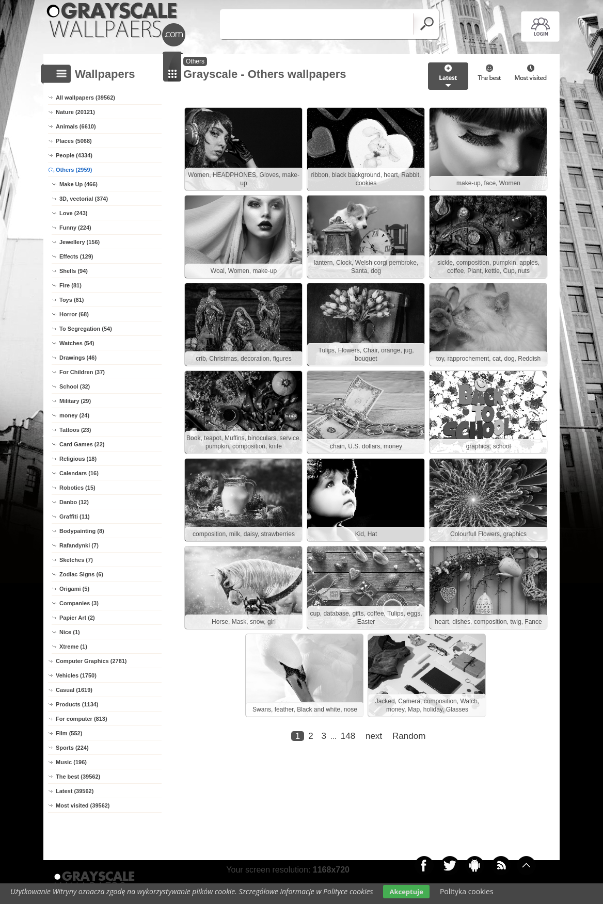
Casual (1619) (74, 690)
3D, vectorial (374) (83, 199)
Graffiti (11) (74, 516)
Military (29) (75, 401)
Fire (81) (70, 285)
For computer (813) (81, 719)
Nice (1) (69, 632)
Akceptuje (406, 891)
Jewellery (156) (79, 242)
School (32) (74, 386)
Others (195, 61)
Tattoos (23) (75, 430)
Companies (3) (79, 603)
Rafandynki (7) (79, 545)
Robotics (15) (77, 488)
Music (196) (71, 762)
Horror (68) (74, 314)
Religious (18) (78, 459)
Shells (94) (73, 271)
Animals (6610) (76, 126)
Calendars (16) (79, 473)
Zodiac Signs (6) (81, 574)
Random (408, 736)
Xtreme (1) (73, 646)
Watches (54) (76, 343)
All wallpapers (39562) (85, 97)
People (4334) (74, 155)
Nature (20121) (75, 112)
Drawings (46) (78, 357)
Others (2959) (74, 170)
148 (348, 736)
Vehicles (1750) (76, 675)
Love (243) (73, 213)
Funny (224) (75, 227)
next (374, 736)
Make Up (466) (78, 184)
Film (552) (69, 733)
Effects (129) (76, 256)
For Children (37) (82, 372)
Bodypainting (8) (81, 531)
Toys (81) (71, 300)
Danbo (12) (74, 502)
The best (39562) (78, 776)
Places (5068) (74, 141)
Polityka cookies (467, 891)
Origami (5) (74, 589)
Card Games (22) (81, 444)
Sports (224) (72, 748)
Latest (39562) (74, 791)
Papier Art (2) (77, 618)
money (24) (74, 415)
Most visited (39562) (83, 805)
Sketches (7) (76, 560)
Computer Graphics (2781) (91, 661)
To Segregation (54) (85, 329)
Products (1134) (77, 704)
